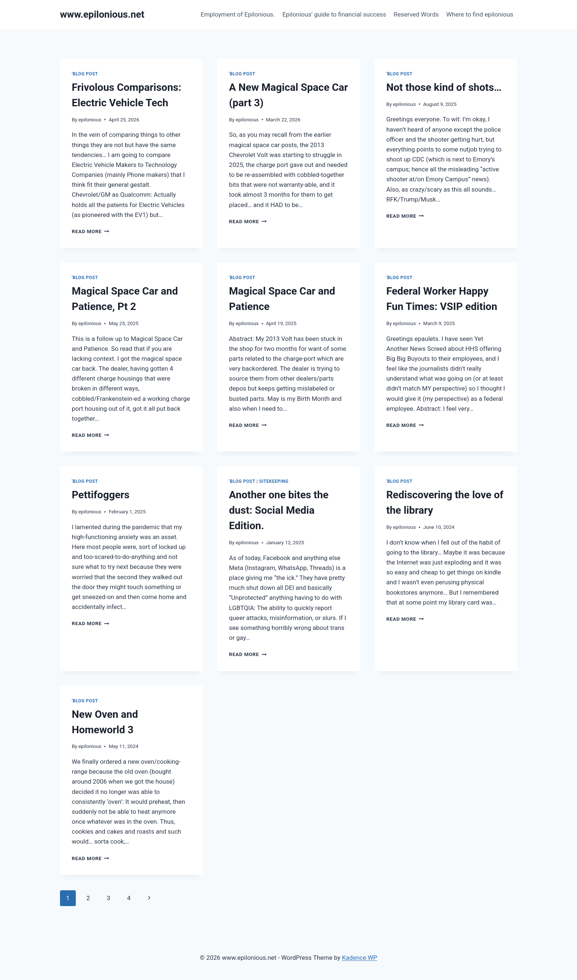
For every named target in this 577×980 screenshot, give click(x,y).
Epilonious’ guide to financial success (334, 14)
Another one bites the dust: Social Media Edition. (278, 510)
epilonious (89, 119)
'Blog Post (85, 73)
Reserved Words (416, 14)
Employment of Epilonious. (238, 14)
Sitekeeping (273, 481)
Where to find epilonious (479, 14)
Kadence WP (359, 957)
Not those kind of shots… (444, 87)
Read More (90, 231)
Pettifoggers (101, 495)
